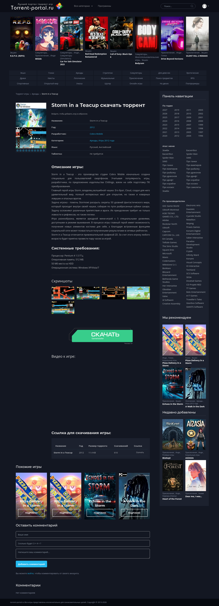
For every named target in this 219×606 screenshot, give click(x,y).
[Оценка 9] (41, 150)
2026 (164, 113)
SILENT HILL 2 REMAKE (197, 56)
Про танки (167, 165)
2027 (164, 109)
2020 (164, 135)
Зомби (165, 150)
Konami (190, 258)
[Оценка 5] (29, 150)
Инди (52, 55)
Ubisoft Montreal (170, 209)
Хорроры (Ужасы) (169, 496)
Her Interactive (169, 285)
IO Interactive (192, 266)
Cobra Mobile (96, 133)
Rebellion (190, 219)
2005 (188, 132)
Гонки (164, 55)
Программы (104, 6)
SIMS (164, 161)
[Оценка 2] (20, 150)
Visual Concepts (194, 262)
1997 (200, 132)
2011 (188, 109)
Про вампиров (169, 168)
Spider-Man (168, 157)
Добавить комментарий (31, 564)
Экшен (13, 52)
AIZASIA (189, 458)
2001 (200, 117)
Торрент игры (22, 94)
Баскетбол (167, 153)
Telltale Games (169, 242)
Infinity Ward (192, 255)
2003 (200, 109)
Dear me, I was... (193, 496)
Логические (190, 401)
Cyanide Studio (193, 216)
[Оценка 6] (32, 150)
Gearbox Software (195, 303)
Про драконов (169, 176)
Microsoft (167, 253)
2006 (188, 128)
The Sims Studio (170, 246)
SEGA (188, 277)
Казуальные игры (169, 360)
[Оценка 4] (26, 150)
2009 (188, 117)
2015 (176, 124)
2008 (188, 120)
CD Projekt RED (193, 284)
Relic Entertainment (195, 292)
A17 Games (191, 295)
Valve (165, 296)
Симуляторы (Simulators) (66, 57)
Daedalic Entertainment (193, 211)
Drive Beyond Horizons (172, 58)
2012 (92, 127)
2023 (164, 124)
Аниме (201, 493)
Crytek (189, 251)
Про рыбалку (169, 172)
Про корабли (169, 183)
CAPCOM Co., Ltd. (171, 235)
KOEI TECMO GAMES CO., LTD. (170, 215)
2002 (200, 113)
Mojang (190, 223)
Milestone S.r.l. (169, 264)
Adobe (165, 220)
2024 (164, 120)
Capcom (166, 231)
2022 (164, 128)
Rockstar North (169, 223)
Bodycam (139, 63)
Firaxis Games (193, 227)
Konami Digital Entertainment (193, 232)
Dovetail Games (194, 280)
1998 (200, 128)
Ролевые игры (168, 455)
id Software (167, 300)
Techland (190, 269)
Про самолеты (193, 187)
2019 (176, 109)
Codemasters (168, 260)
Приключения (42, 55)
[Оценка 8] (38, 150)
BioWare (166, 268)
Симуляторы (41, 52)
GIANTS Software (194, 306)
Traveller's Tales (194, 299)
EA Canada (167, 238)
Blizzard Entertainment (169, 273)
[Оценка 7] (35, 150)
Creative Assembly (171, 303)
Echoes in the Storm (172, 404)
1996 (200, 135)
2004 (188, 135)
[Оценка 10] (44, 150)
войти (31, 573)
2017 (176, 117)
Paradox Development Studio (192, 244)
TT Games (191, 288)
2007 (188, 124)
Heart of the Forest (172, 499)
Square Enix (168, 249)
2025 (164, 117)
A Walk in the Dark (195, 406)
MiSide (38, 58)
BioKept (166, 458)
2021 (164, 132)
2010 (188, 113)
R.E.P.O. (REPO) (17, 56)
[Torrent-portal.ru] (37, 6)
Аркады (35, 94)
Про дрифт (167, 179)
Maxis (165, 257)
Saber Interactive (194, 237)
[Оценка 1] (17, 150)
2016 (176, 120)
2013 (176, 132)
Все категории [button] (82, 6)
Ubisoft (165, 227)
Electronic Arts (193, 205)
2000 (200, 120)
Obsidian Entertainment (169, 291)
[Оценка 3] (23, 150)
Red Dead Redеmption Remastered (96, 55)
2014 (176, 128)
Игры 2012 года (106, 140)
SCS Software (192, 273)
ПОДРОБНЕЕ (31, 513)
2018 (176, 113)
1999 (200, 124)
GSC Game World (170, 205)
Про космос (168, 187)
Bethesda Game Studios (170, 280)
